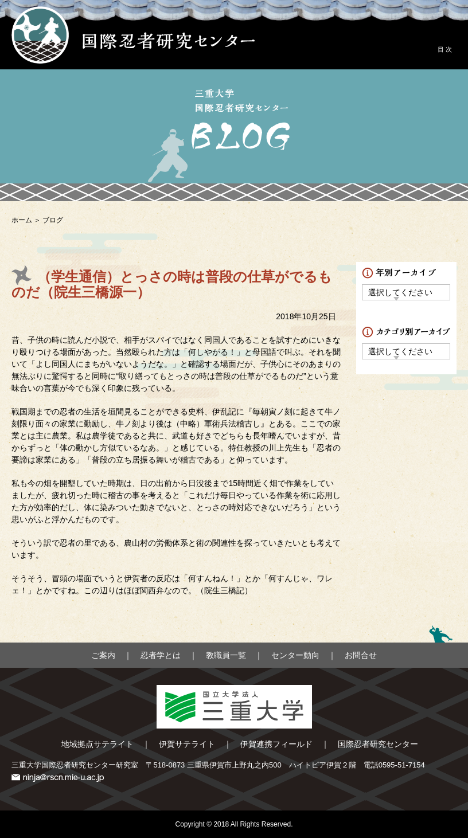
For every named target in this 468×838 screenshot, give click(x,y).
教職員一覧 (226, 655)
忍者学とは (161, 655)
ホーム (21, 220)
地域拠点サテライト (97, 744)
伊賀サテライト (187, 744)
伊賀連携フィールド (276, 744)
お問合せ (361, 655)
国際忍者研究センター (378, 744)
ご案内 (103, 655)
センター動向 (295, 655)
